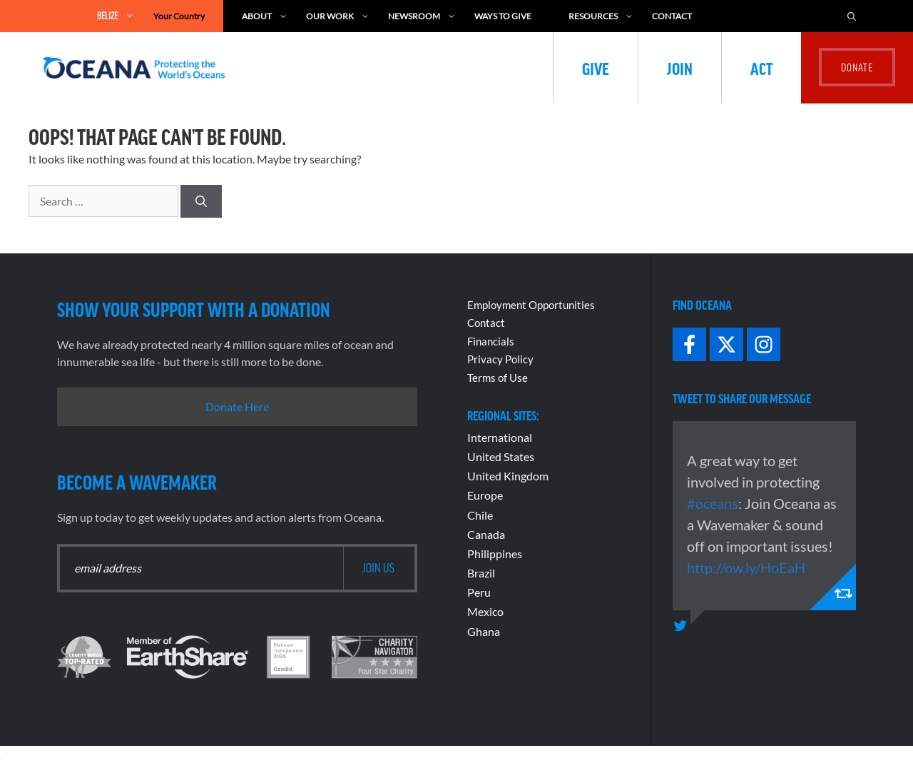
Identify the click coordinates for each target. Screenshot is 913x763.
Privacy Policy (500, 359)
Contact (672, 16)
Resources (600, 16)
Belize (116, 16)
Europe (485, 495)
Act (761, 68)
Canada (486, 534)
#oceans (712, 503)
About (264, 16)
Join (680, 68)
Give (595, 68)
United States (500, 456)
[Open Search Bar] (851, 16)
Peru (479, 592)
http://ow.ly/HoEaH (746, 567)
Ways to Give (502, 16)
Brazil (481, 573)
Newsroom (422, 16)
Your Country (179, 16)
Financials (490, 341)
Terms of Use (497, 377)
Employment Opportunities (531, 304)
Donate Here (237, 406)
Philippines (494, 553)
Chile (480, 515)
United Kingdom (508, 475)
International (499, 437)
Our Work (337, 16)
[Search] (201, 201)
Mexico (485, 611)
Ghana (483, 631)
